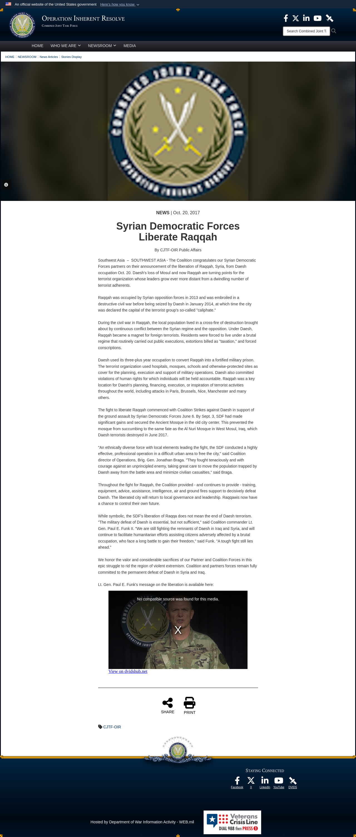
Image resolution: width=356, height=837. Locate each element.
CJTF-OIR (112, 727)
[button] (120, 4)
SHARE (167, 705)
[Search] (306, 31)
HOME (37, 45)
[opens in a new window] (237, 782)
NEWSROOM (102, 45)
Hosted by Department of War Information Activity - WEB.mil (142, 822)
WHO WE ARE (66, 45)
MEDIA (129, 45)
